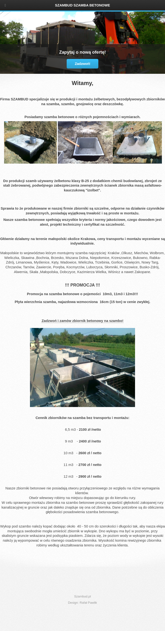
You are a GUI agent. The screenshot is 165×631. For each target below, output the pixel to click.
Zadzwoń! (82, 64)
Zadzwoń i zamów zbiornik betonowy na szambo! (82, 321)
